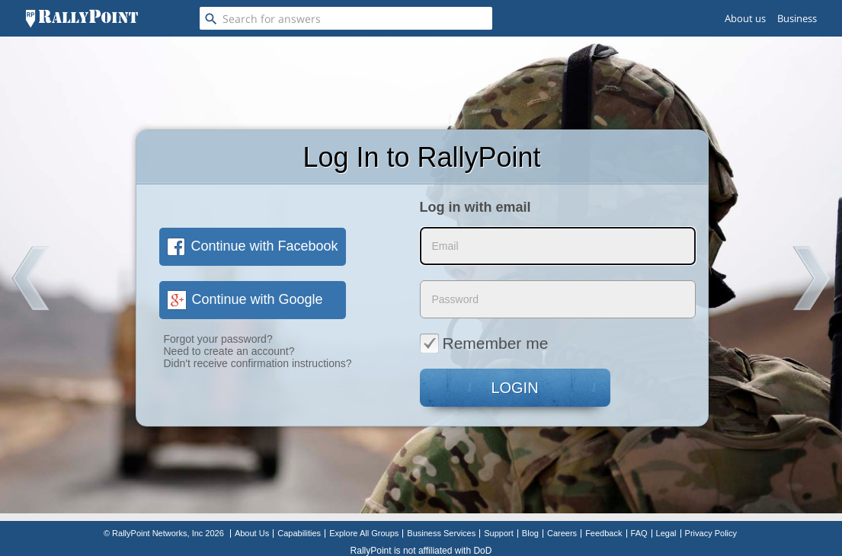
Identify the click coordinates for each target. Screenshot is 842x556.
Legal (666, 533)
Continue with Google (245, 299)
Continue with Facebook (252, 246)
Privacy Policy (711, 533)
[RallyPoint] (82, 18)
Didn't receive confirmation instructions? (258, 363)
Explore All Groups (364, 533)
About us (745, 18)
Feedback (603, 533)
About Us (252, 533)
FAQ (639, 533)
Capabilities (299, 533)
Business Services (441, 533)
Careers (562, 533)
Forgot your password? (218, 339)
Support (499, 533)
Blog (530, 533)
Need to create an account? (229, 351)
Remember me (484, 343)
